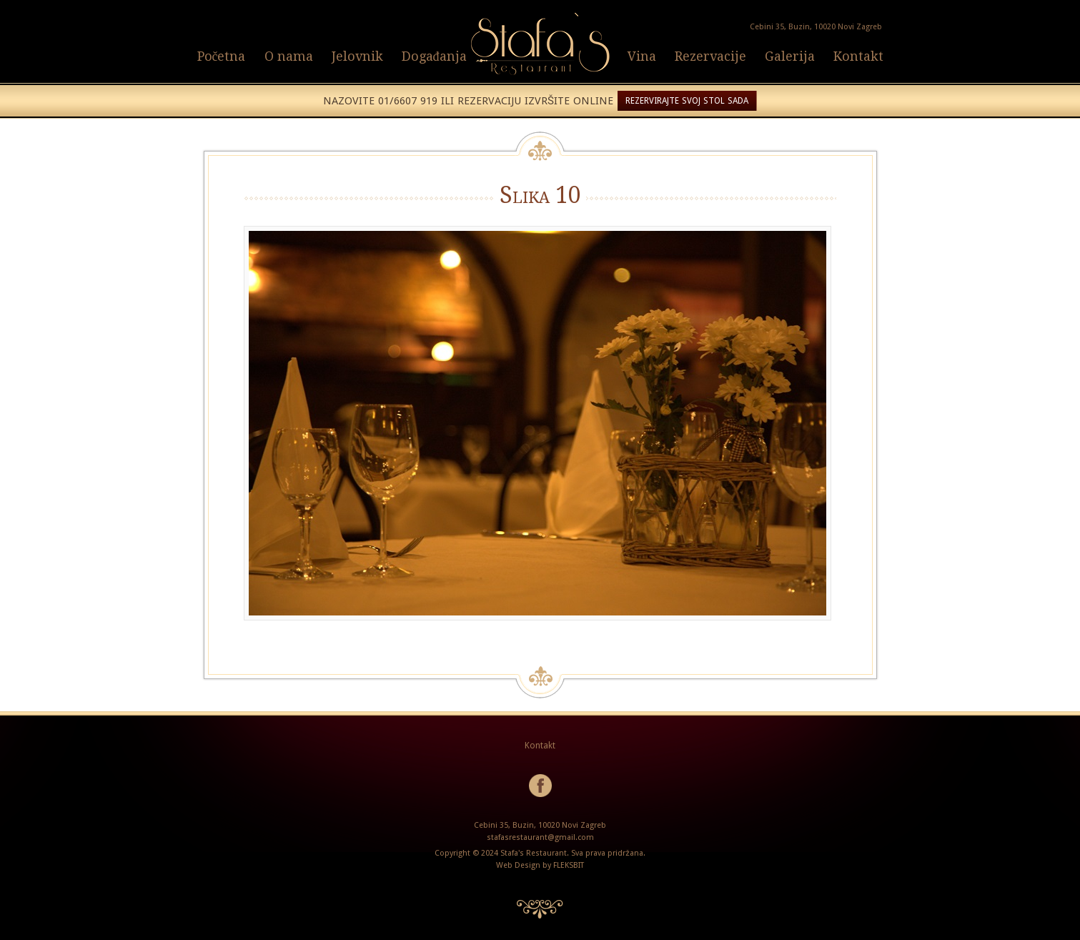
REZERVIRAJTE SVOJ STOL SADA (686, 101)
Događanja (434, 56)
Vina (642, 56)
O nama (288, 56)
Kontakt (858, 56)
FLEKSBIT (568, 865)
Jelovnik (357, 56)
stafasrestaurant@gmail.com (540, 837)
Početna (221, 56)
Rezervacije (710, 56)
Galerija (790, 56)
